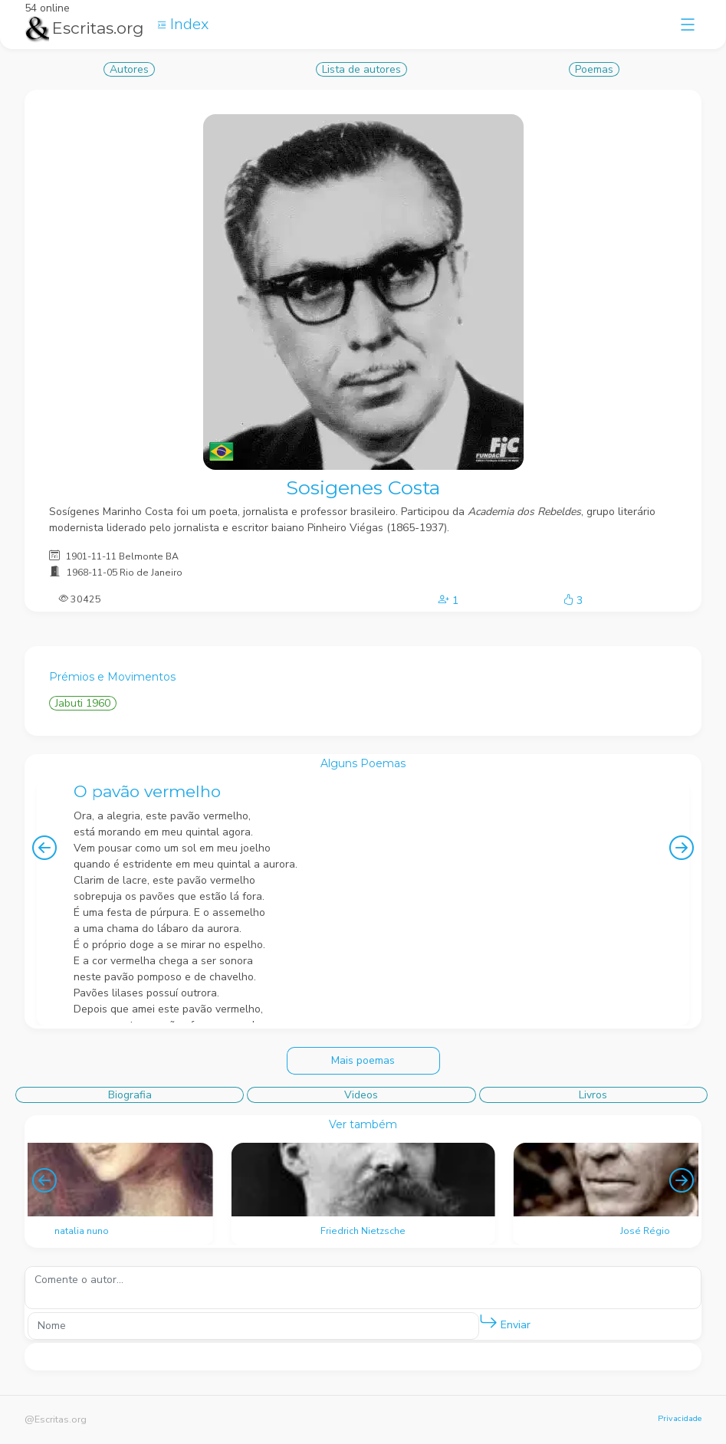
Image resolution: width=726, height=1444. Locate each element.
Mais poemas (363, 1060)
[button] (488, 1322)
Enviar (505, 1321)
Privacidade (679, 1418)
